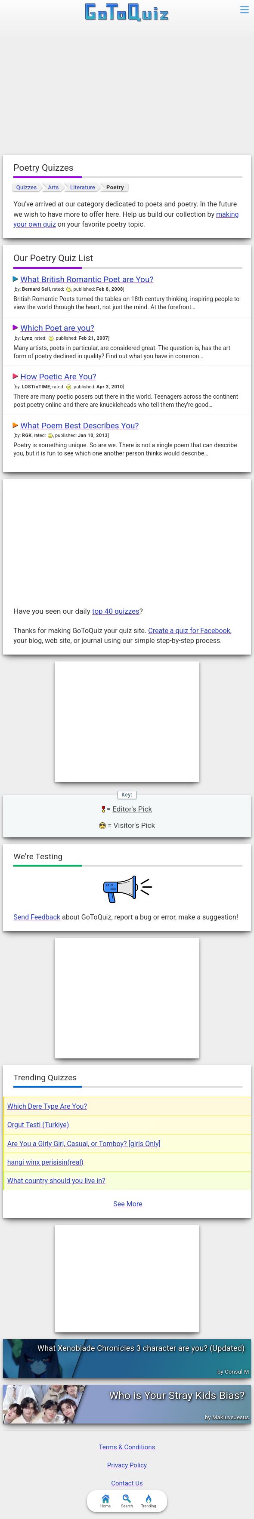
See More (127, 1204)
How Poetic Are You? (58, 376)
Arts (53, 187)
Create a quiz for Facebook (189, 631)
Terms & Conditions (127, 1447)
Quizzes (26, 187)
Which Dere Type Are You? (47, 1106)
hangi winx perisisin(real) (45, 1162)
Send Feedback (36, 917)
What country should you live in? (56, 1181)
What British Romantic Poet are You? (86, 279)
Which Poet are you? (57, 328)
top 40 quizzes (115, 611)
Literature (82, 187)
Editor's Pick (132, 809)
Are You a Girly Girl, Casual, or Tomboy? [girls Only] (84, 1144)
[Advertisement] (127, 90)
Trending (148, 1501)
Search (127, 1501)
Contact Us (127, 1483)
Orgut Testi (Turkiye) (38, 1125)
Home (105, 1501)
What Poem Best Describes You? (79, 425)
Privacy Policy (127, 1465)
